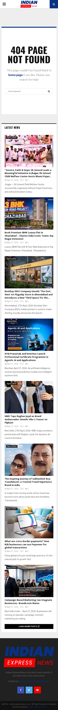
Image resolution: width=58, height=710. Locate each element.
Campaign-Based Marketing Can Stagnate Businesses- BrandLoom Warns (28, 601)
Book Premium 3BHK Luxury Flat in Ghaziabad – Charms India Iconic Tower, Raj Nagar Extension (29, 236)
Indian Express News (37, 707)
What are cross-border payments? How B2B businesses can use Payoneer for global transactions (27, 544)
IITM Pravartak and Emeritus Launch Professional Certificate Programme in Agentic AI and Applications (26, 357)
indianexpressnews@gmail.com (34, 681)
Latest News (12, 128)
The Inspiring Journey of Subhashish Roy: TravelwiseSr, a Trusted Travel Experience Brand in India (28, 482)
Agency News (12, 137)
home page (15, 75)
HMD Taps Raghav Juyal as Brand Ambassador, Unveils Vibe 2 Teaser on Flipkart (26, 419)
